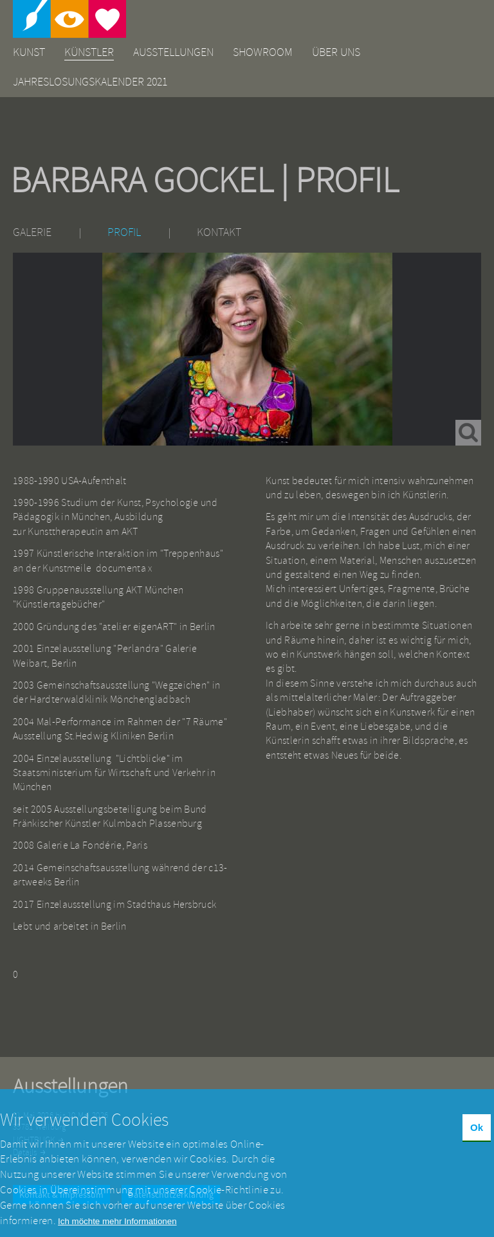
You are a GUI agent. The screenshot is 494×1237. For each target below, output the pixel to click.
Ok (476, 1135)
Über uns (336, 52)
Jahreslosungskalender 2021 (90, 82)
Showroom (263, 52)
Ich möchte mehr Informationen (117, 1229)
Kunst (29, 52)
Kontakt (219, 232)
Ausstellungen (173, 52)
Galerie (32, 232)
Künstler (89, 52)
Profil (124, 232)
